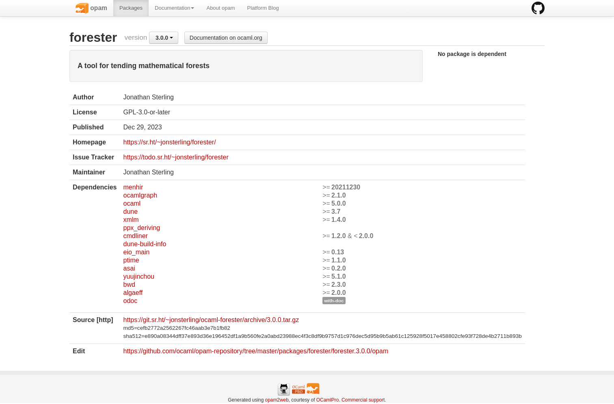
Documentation (174, 8)
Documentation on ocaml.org (226, 37)
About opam (220, 8)
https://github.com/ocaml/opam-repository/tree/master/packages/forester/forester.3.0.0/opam (255, 351)
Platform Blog (263, 8)
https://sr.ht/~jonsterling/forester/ (169, 142)
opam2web (277, 400)
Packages (131, 8)
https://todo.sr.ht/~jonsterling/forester (175, 157)
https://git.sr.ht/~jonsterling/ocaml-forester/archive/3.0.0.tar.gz (211, 319)
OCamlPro (327, 400)
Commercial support (363, 400)
